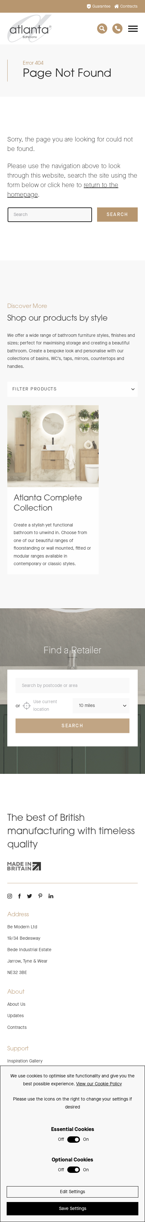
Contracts (126, 6)
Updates (15, 1016)
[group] (53, 493)
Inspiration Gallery (25, 1061)
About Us (16, 1004)
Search (72, 730)
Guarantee (98, 6)
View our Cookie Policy (99, 1084)
